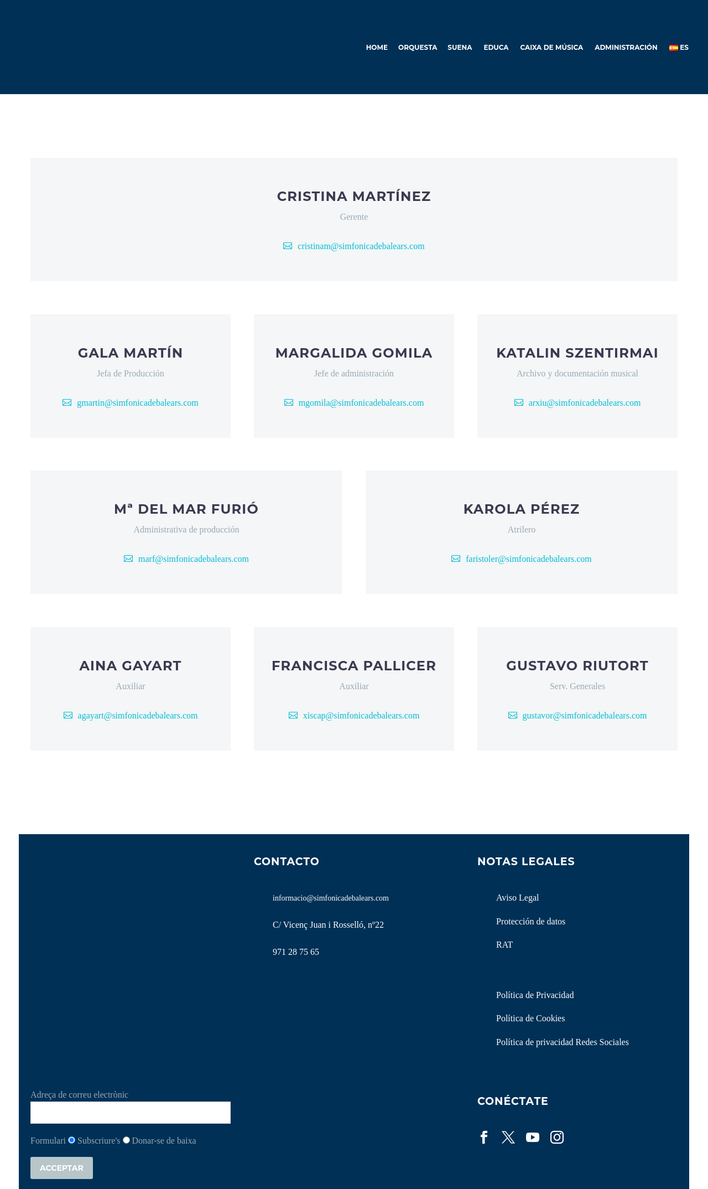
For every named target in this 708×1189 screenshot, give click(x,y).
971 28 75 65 (296, 952)
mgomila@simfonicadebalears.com (361, 402)
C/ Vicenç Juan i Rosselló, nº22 (328, 924)
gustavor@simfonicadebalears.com (585, 715)
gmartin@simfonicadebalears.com (138, 402)
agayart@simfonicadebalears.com (138, 715)
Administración (626, 47)
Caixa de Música (552, 47)
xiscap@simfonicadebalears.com (361, 715)
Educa (495, 47)
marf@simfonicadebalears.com (193, 559)
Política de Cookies (530, 1018)
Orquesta (417, 47)
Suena (459, 47)
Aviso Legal (517, 897)
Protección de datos (530, 921)
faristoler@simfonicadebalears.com (529, 559)
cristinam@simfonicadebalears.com (361, 246)
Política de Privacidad (535, 995)
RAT (504, 944)
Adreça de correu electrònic (79, 1094)
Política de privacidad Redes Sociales (562, 1042)
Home (377, 47)
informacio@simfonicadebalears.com (331, 898)
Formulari (48, 1140)
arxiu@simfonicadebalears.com (585, 402)
